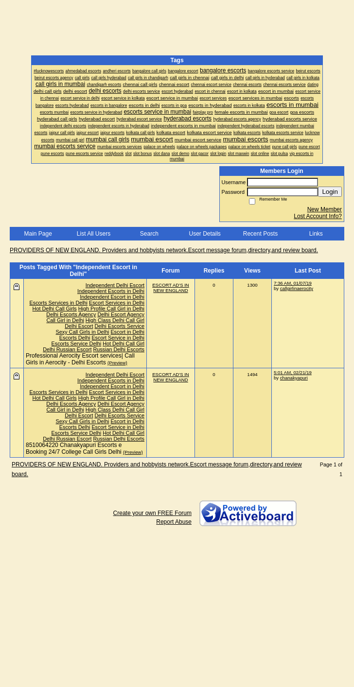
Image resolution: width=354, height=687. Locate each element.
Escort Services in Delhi (116, 303)
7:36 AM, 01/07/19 (293, 283)
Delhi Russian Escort (67, 349)
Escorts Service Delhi (77, 343)
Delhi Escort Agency (120, 314)
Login (330, 191)
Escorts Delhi (74, 338)
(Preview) (117, 362)
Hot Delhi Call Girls (55, 308)
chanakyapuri (294, 377)
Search (149, 233)
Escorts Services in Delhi (59, 303)
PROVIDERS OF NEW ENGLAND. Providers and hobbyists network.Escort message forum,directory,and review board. (164, 250)
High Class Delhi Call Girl (115, 320)
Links (316, 233)
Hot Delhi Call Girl (123, 343)
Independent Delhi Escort (115, 285)
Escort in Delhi (127, 332)
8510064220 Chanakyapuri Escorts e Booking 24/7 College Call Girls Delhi (74, 448)
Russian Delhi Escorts (118, 349)
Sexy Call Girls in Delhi (82, 332)
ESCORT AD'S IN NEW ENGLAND (170, 287)
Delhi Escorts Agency (71, 314)
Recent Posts (260, 233)
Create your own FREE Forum (152, 513)
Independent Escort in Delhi (112, 297)
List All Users (93, 233)
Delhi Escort (79, 326)
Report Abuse (174, 521)
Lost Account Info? (318, 216)
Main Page (38, 233)
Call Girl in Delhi (65, 320)
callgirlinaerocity (296, 288)
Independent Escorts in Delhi (110, 291)
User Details (204, 233)
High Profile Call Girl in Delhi (111, 308)
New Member (324, 209)
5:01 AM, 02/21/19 (293, 372)
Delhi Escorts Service (119, 326)
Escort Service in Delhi (117, 338)
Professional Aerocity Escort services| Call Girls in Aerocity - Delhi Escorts (80, 359)
